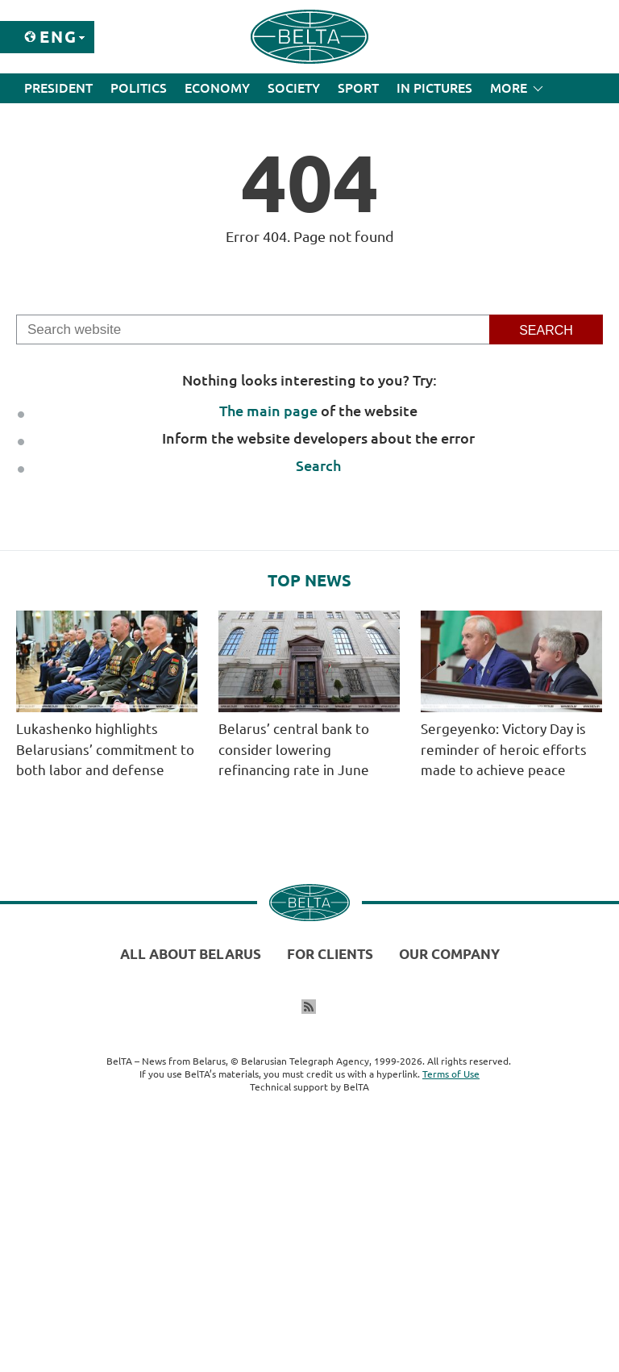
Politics (138, 88)
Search (318, 465)
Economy (217, 88)
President (58, 88)
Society (294, 88)
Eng (58, 36)
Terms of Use (451, 1074)
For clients (330, 953)
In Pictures (434, 88)
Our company (449, 953)
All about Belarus (190, 953)
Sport (358, 88)
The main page (268, 410)
